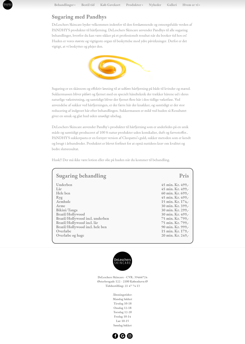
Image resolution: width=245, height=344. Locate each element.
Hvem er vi (191, 4)
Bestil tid (88, 4)
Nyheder (155, 4)
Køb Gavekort (110, 4)
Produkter (134, 4)
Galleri (172, 4)
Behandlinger (65, 4)
